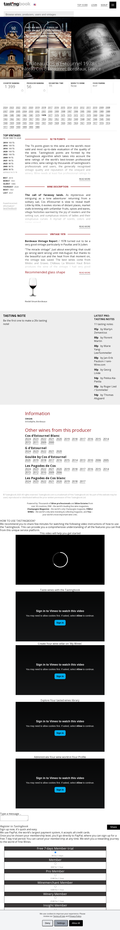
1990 (95, 111)
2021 (24, 107)
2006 (12, 111)
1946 (95, 119)
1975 (63, 115)
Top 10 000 (82, 5)
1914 (108, 123)
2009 (101, 107)
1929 (50, 123)
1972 (76, 115)
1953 (50, 119)
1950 (69, 119)
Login (94, 5)
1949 (76, 119)
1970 (88, 115)
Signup (104, 5)
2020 (31, 107)
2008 (108, 107)
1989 (101, 111)
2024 (5, 107)
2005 (18, 111)
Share (113, 828)
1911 (5, 126)
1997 (69, 111)
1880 (37, 126)
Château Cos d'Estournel (42, 69)
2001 (44, 111)
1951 (63, 119)
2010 (95, 107)
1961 (18, 119)
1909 (12, 126)
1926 (63, 123)
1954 (44, 119)
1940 (5, 123)
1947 (88, 119)
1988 (108, 111)
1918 (88, 123)
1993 (88, 111)
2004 (24, 111)
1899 (24, 126)
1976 (56, 115)
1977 (50, 115)
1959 (24, 119)
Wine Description (57, 186)
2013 (76, 107)
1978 (44, 115)
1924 (76, 123)
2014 (69, 107)
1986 (5, 115)
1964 (108, 115)
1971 (82, 115)
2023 (12, 107)
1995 (82, 111)
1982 (24, 115)
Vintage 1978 (57, 234)
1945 (101, 119)
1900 (18, 126)
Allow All (76, 923)
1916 (101, 123)
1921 (82, 123)
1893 (31, 126)
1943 (108, 119)
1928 (56, 123)
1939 (12, 123)
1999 (56, 111)
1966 (101, 115)
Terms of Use (59, 916)
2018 (44, 107)
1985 (12, 115)
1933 (37, 123)
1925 (69, 123)
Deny (47, 923)
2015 (63, 107)
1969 (95, 115)
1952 (56, 119)
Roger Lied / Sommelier (105, 388)
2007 (5, 111)
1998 (63, 111)
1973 (69, 115)
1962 (12, 119)
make (28, 320)
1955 (37, 119)
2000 (50, 111)
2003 (31, 111)
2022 (18, 107)
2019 (37, 107)
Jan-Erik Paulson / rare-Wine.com (103, 361)
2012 (82, 107)
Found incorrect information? (10, 206)
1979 (37, 115)
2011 (88, 107)
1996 (76, 111)
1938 (18, 123)
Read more (84, 178)
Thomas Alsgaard (103, 396)
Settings (61, 923)
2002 (37, 111)
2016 (56, 107)
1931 (44, 123)
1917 (95, 123)
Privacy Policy (75, 916)
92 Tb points (57, 139)
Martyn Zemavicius (103, 330)
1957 (31, 119)
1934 (31, 123)
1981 (31, 115)
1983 (18, 115)
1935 (24, 123)
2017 (50, 107)
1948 (82, 119)
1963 (5, 119)
